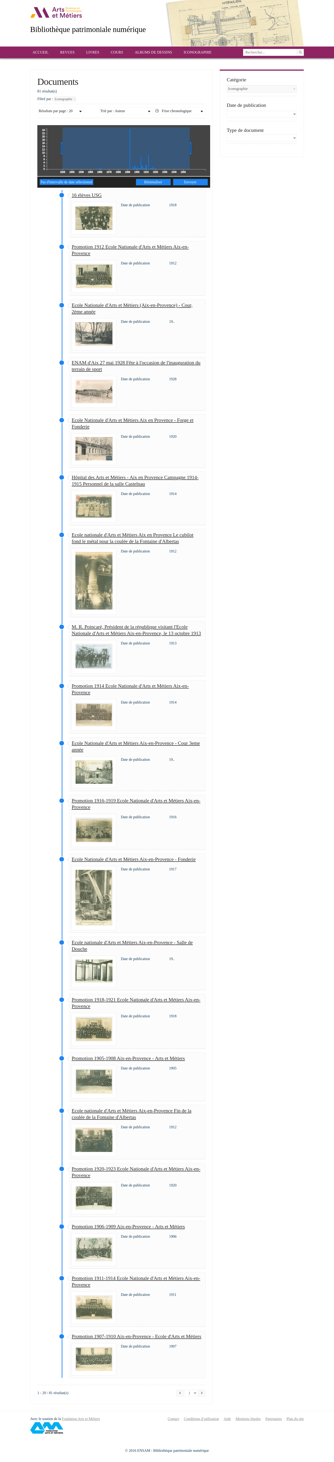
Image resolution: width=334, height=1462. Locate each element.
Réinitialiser (153, 182)
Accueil (40, 52)
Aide (227, 1419)
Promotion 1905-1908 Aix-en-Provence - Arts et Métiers (128, 1058)
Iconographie (198, 52)
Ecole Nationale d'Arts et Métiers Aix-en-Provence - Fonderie (134, 859)
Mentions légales (248, 1419)
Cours (117, 52)
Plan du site (295, 1419)
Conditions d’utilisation (201, 1419)
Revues (67, 52)
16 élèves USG (87, 195)
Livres (92, 52)
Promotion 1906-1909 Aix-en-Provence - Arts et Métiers (128, 1226)
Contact (173, 1419)
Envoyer (190, 182)
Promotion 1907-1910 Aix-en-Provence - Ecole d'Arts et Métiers (136, 1336)
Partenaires (273, 1419)
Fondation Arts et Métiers (81, 1419)
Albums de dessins (153, 52)
